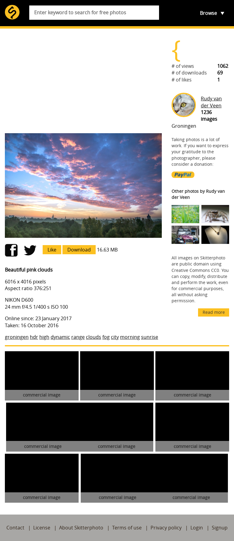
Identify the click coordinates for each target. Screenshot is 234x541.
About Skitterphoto (81, 527)
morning (130, 337)
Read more (214, 312)
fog (106, 337)
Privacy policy (166, 527)
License (41, 527)
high (44, 337)
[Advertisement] (83, 80)
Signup (220, 527)
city (115, 337)
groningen (17, 337)
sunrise (149, 337)
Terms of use (127, 527)
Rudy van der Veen (211, 102)
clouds (93, 337)
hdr (34, 337)
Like (52, 249)
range (78, 337)
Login (196, 527)
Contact (15, 527)
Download (79, 249)
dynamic (60, 337)
